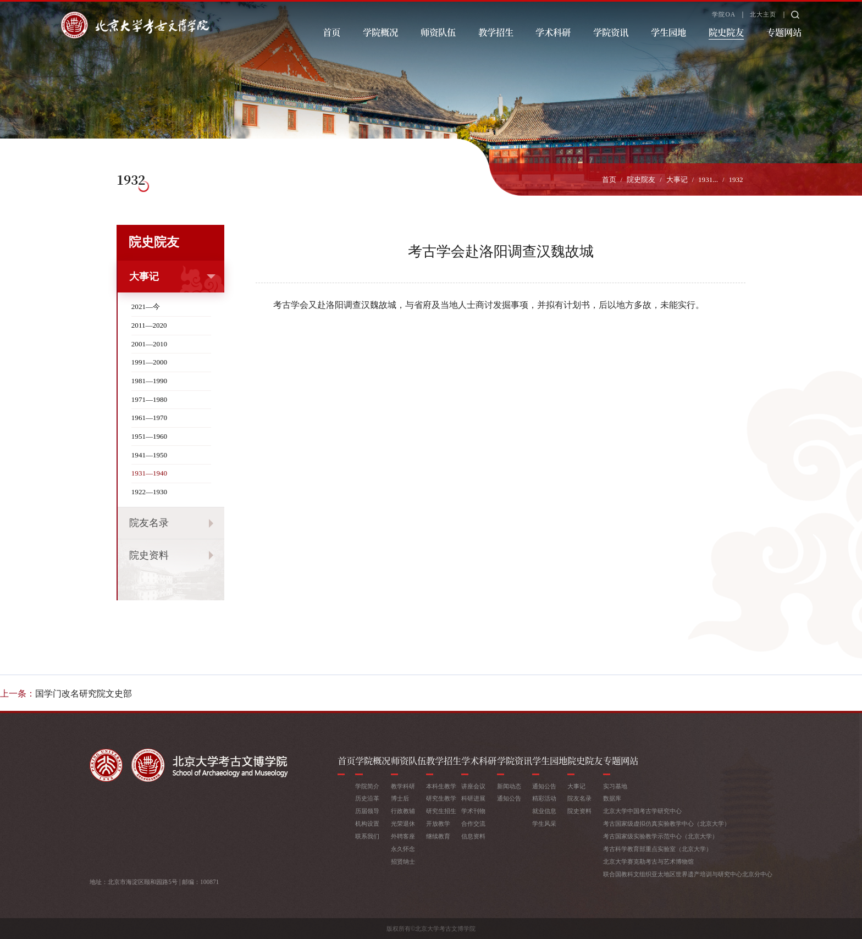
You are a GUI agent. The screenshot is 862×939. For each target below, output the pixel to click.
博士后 (400, 798)
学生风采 (544, 823)
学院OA (724, 15)
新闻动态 (509, 786)
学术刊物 (473, 811)
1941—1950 (149, 455)
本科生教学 (441, 786)
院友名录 (149, 522)
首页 (331, 31)
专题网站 (784, 31)
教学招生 (495, 31)
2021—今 (145, 306)
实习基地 (615, 786)
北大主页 (763, 15)
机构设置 (367, 823)
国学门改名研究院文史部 (83, 693)
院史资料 (149, 555)
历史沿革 (367, 798)
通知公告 (509, 798)
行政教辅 (403, 811)
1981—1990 (149, 381)
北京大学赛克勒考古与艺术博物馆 (648, 861)
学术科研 (553, 31)
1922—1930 (149, 492)
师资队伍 (438, 31)
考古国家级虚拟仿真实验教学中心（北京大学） (666, 823)
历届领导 (367, 811)
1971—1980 (149, 399)
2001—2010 (149, 344)
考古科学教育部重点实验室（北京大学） (657, 849)
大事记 (677, 179)
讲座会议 (473, 786)
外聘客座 (403, 836)
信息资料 (473, 836)
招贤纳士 (403, 861)
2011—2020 (149, 325)
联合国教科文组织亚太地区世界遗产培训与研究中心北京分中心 (687, 874)
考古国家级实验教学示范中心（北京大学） (660, 836)
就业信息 (544, 811)
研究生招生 (441, 811)
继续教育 (438, 836)
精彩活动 (544, 798)
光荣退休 (403, 823)
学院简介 (367, 786)
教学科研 (403, 786)
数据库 (612, 798)
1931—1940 (149, 473)
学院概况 (380, 31)
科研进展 (473, 798)
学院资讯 (610, 31)
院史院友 (726, 31)
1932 (735, 179)
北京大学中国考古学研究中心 (642, 811)
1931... (708, 179)
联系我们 (367, 836)
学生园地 (668, 31)
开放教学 (438, 823)
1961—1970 (149, 417)
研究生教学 (441, 798)
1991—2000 (149, 362)
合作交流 (473, 823)
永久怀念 (403, 849)
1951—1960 (149, 436)
